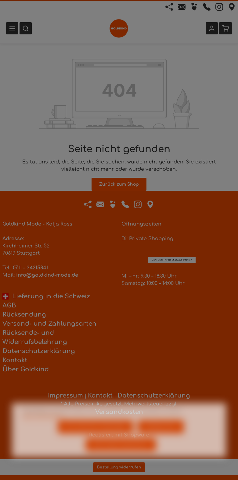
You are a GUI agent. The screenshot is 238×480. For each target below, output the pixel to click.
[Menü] (12, 28)
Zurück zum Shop (119, 184)
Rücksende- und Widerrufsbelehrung (34, 337)
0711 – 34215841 (30, 268)
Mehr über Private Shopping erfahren (172, 226)
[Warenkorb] (225, 28)
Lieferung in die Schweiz (46, 296)
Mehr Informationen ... (44, 424)
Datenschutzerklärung (38, 351)
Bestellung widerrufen (119, 467)
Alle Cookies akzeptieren (120, 452)
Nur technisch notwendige (95, 434)
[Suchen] (26, 28)
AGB (9, 305)
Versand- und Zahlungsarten (49, 323)
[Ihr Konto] (212, 28)
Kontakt (14, 360)
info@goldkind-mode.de (47, 275)
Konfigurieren (161, 434)
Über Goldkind (25, 369)
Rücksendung (24, 314)
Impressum (65, 395)
